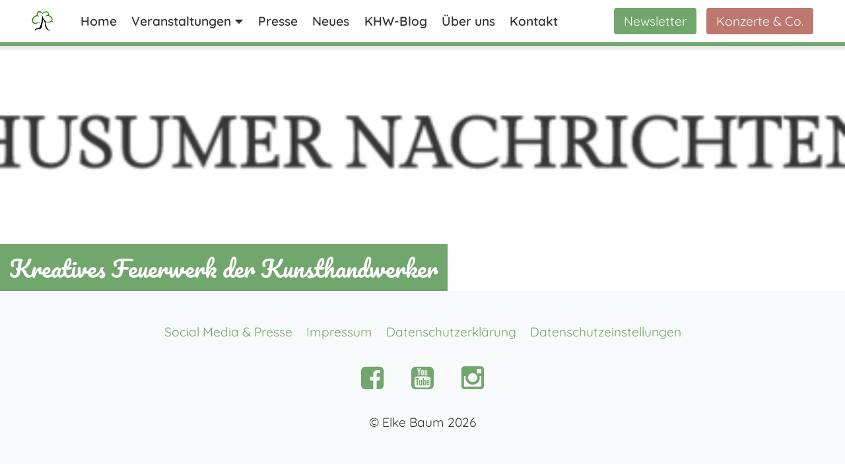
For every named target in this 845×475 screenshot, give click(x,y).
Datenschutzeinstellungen (605, 332)
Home (99, 21)
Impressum (339, 332)
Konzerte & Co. (759, 21)
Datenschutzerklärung (451, 332)
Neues (330, 21)
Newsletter (655, 21)
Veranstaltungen (181, 21)
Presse (278, 21)
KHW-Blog (395, 21)
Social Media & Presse (228, 332)
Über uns (468, 21)
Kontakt (534, 21)
